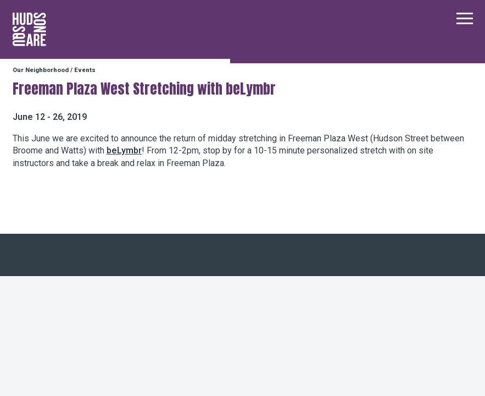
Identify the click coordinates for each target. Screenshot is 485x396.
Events (85, 70)
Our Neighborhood (41, 70)
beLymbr (124, 150)
